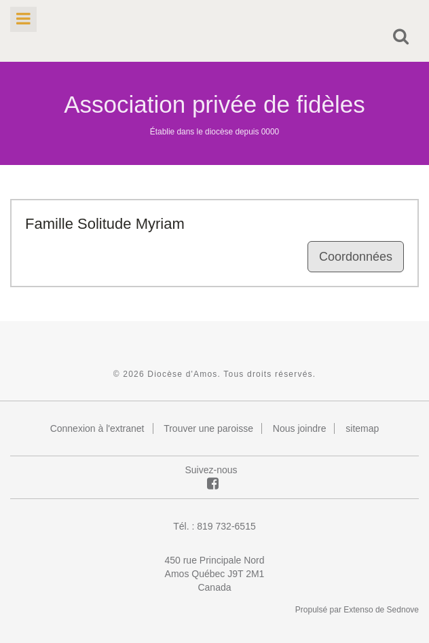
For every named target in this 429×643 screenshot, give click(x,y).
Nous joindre (300, 428)
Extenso (358, 609)
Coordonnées (355, 256)
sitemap (362, 428)
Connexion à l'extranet (97, 428)
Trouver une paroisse (208, 428)
